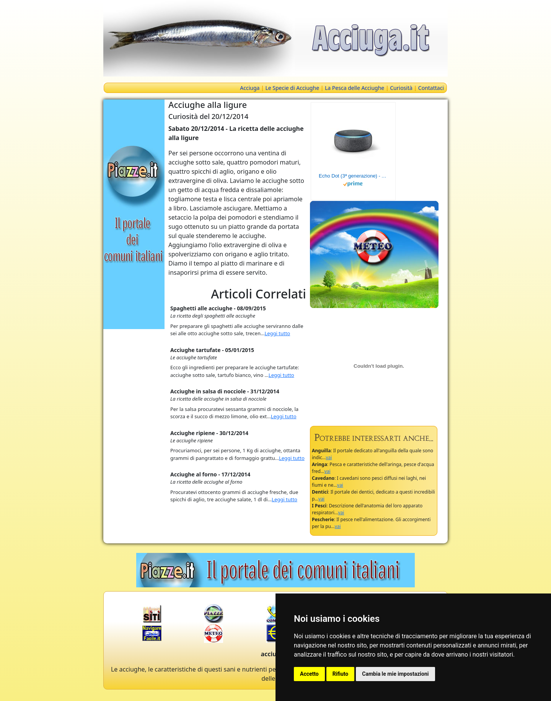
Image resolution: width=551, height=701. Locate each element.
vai (329, 457)
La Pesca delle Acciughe (354, 87)
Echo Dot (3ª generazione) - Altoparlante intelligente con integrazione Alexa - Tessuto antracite (353, 176)
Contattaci (431, 87)
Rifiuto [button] (341, 674)
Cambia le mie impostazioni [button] (395, 674)
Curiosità (401, 87)
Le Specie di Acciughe (292, 87)
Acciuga (249, 87)
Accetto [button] (309, 674)
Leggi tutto (277, 333)
